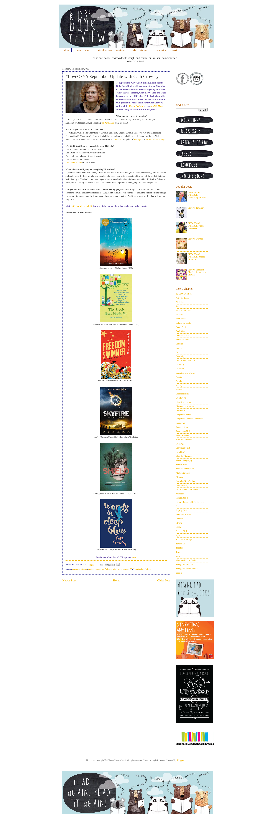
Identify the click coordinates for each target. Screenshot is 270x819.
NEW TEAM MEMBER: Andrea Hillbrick (196, 257)
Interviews (117, 569)
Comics (179, 348)
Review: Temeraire (196, 208)
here (134, 557)
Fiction (179, 389)
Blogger (180, 760)
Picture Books (182, 498)
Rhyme (179, 523)
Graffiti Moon (156, 106)
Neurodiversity (182, 485)
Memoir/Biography (184, 460)
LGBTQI (180, 444)
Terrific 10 (180, 544)
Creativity (180, 356)
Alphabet (180, 302)
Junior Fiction (182, 427)
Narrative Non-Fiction (185, 481)
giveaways (144, 50)
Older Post (163, 580)
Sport (178, 535)
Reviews (179, 519)
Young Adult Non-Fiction (187, 569)
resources (89, 50)
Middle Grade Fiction (185, 469)
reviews (77, 50)
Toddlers (179, 548)
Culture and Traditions (185, 360)
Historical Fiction (183, 402)
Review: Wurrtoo (195, 239)
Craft (178, 352)
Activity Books (182, 298)
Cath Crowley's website (82, 206)
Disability (180, 365)
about (66, 50)
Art (177, 306)
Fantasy (179, 385)
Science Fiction (182, 531)
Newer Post (69, 580)
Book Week (181, 331)
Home (116, 580)
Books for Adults (183, 339)
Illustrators (180, 410)
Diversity (180, 369)
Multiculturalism (183, 473)
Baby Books (181, 319)
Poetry (178, 506)
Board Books (181, 327)
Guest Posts (181, 398)
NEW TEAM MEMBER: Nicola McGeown (196, 226)
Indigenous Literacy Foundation (189, 419)
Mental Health (182, 464)
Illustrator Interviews (185, 406)
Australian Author (79, 569)
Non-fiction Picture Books (187, 489)
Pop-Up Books (182, 510)
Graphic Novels (182, 394)
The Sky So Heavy (74, 162)
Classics (179, 344)
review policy (160, 50)
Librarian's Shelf (183, 448)
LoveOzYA (127, 569)
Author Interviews (96, 569)
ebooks (179, 573)
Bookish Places (182, 335)
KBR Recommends (184, 439)
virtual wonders (105, 50)
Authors (108, 569)
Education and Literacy (186, 373)
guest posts (121, 50)
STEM (178, 527)
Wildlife (137, 139)
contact (174, 50)
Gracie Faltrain (136, 106)
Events (179, 377)
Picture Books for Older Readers (190, 502)
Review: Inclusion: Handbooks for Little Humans (197, 272)
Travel (178, 552)
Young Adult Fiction (142, 569)
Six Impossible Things (155, 139)
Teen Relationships (184, 539)
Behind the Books (183, 323)
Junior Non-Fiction (184, 431)
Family (179, 381)
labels (133, 50)
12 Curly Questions (184, 294)
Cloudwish (117, 139)
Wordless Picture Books (186, 560)
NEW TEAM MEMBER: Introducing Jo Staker (197, 195)
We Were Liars (107, 123)
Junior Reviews (182, 435)
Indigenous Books (183, 415)
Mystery (179, 477)
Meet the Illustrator (184, 456)
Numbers (180, 494)
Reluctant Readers (183, 514)
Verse (178, 556)
